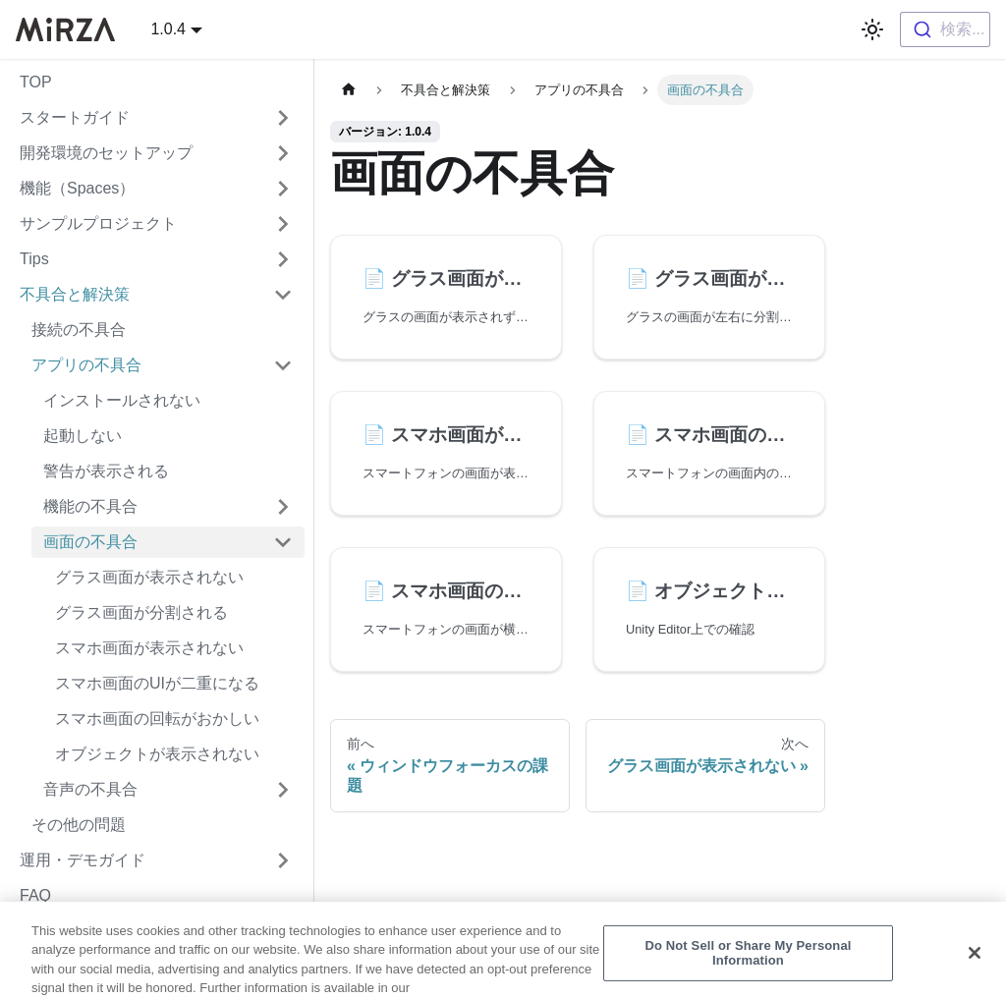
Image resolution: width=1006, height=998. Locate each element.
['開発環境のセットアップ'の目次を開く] (283, 153)
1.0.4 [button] (168, 29)
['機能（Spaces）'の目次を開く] (283, 188)
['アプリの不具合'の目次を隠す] (283, 365)
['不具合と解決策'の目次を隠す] (283, 294)
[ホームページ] (348, 90)
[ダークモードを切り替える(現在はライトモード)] (872, 29)
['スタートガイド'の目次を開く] (283, 118)
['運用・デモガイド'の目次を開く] (283, 860)
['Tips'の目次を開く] (283, 259)
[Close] (974, 965)
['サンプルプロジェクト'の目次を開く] (283, 224)
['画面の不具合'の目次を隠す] (283, 542)
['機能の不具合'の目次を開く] (283, 507)
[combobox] (945, 29)
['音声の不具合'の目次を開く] (283, 789)
